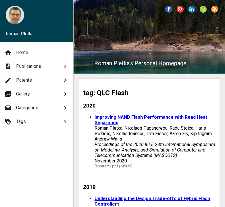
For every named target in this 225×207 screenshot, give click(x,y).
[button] (168, 9)
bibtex (126, 166)
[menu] (36, 87)
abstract (102, 166)
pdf (115, 166)
